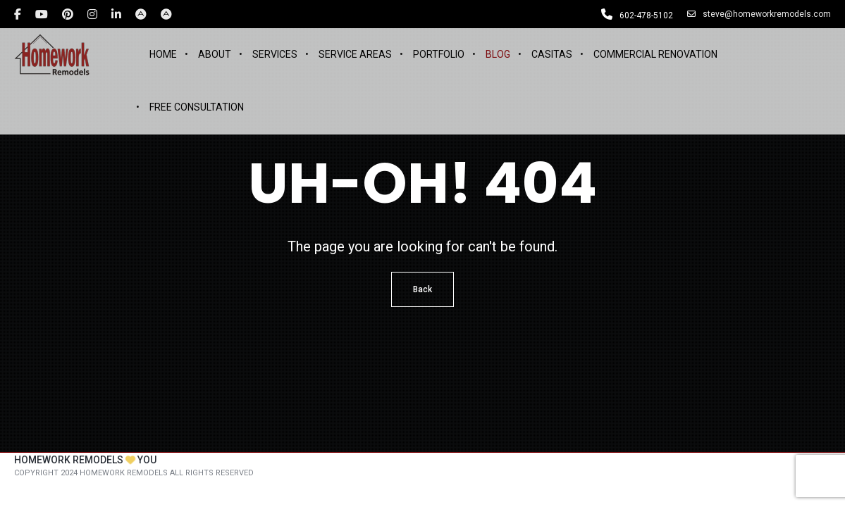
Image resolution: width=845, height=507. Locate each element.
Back (422, 289)
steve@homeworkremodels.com (759, 14)
